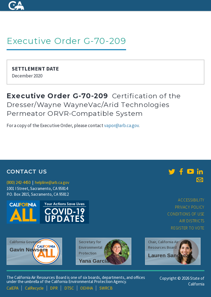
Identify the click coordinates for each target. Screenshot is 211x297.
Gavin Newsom (29, 250)
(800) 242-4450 (18, 182)
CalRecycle (34, 288)
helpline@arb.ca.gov (52, 182)
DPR (54, 288)
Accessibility (191, 200)
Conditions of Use (185, 214)
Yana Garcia (94, 261)
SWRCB (106, 288)
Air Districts (191, 220)
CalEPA (12, 288)
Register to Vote (187, 228)
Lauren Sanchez (168, 255)
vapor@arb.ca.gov (121, 125)
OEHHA (86, 288)
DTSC (69, 288)
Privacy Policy (190, 207)
